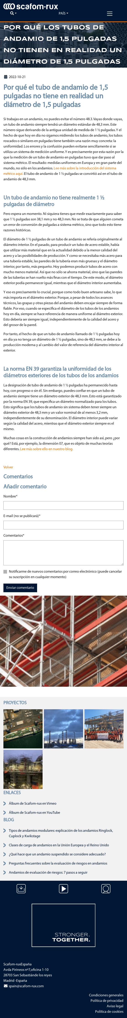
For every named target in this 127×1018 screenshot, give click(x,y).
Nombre (10, 496)
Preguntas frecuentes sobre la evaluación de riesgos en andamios (58, 863)
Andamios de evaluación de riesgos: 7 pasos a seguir (48, 873)
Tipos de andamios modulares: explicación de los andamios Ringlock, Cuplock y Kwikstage (61, 833)
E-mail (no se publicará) (22, 515)
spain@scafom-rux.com (23, 986)
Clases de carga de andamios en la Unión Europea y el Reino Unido (59, 845)
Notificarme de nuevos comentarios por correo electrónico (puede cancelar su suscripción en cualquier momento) (65, 574)
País (62, 13)
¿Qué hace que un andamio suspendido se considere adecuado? (57, 854)
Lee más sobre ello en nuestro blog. (46, 449)
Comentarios (13, 535)
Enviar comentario (20, 588)
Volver (8, 467)
